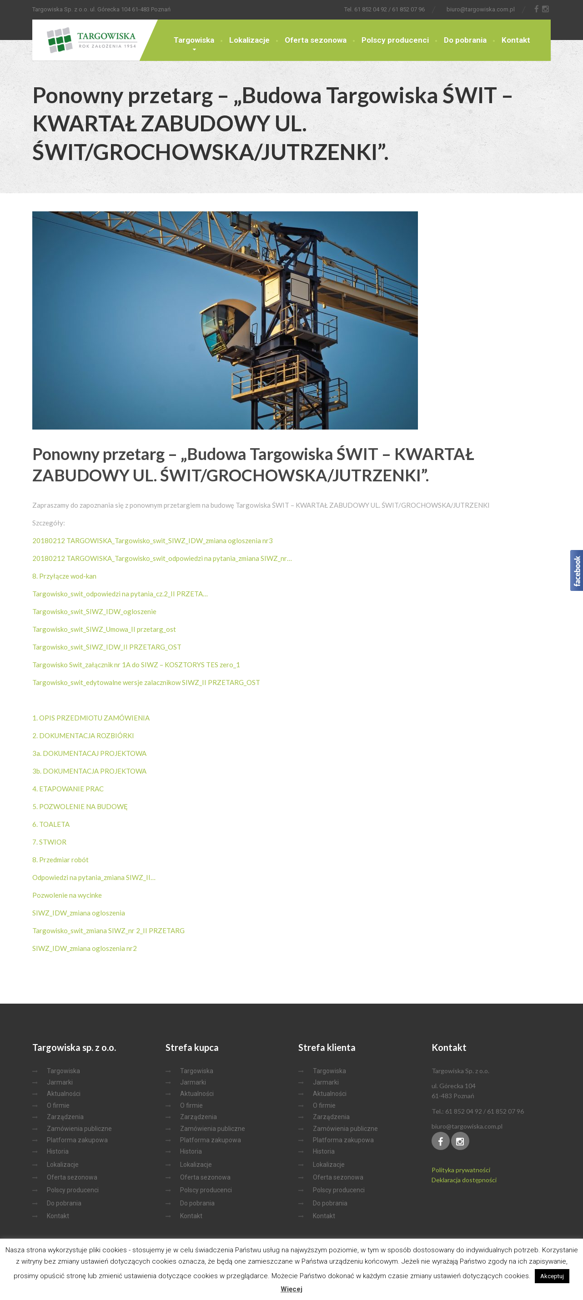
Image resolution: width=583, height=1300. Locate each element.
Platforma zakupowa (77, 1140)
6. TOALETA (51, 824)
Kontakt (516, 40)
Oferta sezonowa (316, 40)
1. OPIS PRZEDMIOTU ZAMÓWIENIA (91, 718)
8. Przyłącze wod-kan (64, 576)
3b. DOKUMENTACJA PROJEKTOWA (89, 771)
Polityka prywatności (461, 1170)
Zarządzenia (65, 1116)
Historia (58, 1151)
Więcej (291, 1289)
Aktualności (63, 1093)
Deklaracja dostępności (464, 1180)
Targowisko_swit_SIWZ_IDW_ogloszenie (94, 611)
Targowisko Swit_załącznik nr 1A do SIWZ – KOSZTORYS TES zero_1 (136, 664)
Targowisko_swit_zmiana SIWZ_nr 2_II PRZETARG (108, 930)
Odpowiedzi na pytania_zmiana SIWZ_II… (94, 877)
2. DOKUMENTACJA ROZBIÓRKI (83, 735)
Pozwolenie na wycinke (67, 895)
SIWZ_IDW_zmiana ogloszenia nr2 (84, 948)
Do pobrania (465, 40)
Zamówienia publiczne (79, 1128)
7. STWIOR (49, 842)
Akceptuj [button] (552, 1276)
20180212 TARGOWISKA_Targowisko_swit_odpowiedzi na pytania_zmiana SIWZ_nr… (162, 558)
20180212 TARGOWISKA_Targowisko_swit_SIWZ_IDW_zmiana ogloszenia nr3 (152, 540)
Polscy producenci (395, 40)
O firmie (58, 1105)
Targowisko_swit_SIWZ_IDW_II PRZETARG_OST (106, 647)
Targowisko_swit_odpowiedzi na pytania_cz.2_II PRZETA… (120, 594)
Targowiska (194, 40)
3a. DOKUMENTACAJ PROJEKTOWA (89, 753)
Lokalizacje (249, 40)
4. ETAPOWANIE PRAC (68, 789)
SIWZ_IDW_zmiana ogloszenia (78, 913)
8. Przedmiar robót (60, 859)
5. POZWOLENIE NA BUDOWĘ (80, 806)
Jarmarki (60, 1082)
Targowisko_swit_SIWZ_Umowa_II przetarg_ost (104, 629)
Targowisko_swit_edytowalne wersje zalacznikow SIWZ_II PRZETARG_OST (146, 682)
